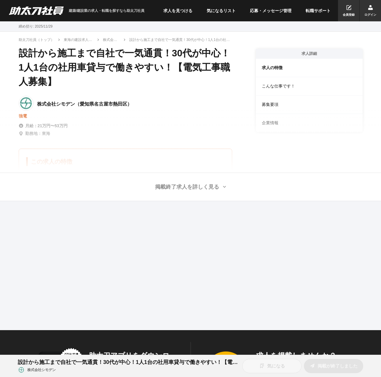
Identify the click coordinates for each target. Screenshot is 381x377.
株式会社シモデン (110, 40)
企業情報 (270, 122)
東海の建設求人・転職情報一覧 (78, 40)
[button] (190, 187)
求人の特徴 (272, 67)
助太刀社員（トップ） (36, 40)
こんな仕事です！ (278, 86)
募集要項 (270, 104)
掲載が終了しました (334, 366)
